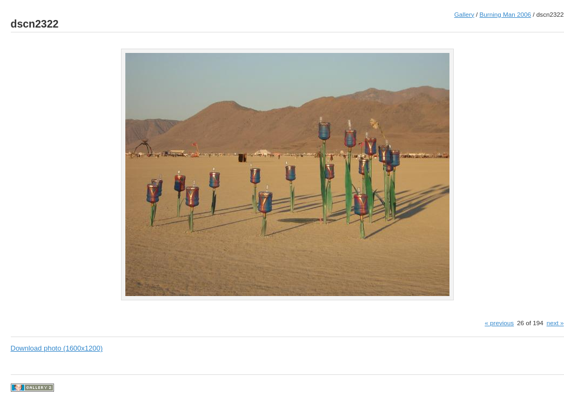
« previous (499, 322)
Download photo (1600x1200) (57, 348)
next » (555, 322)
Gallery (464, 14)
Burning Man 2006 (506, 14)
